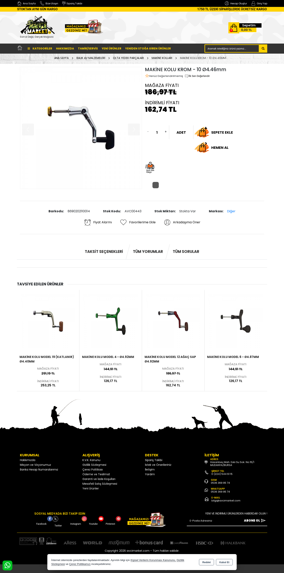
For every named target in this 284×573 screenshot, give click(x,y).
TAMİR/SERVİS (88, 48)
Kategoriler (40, 48)
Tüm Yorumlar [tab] (148, 251)
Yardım (150, 474)
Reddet (206, 562)
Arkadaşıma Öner (181, 222)
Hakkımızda (65, 48)
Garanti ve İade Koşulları (98, 479)
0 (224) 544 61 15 (222, 474)
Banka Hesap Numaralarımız (39, 469)
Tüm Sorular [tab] (186, 251)
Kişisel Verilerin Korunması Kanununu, (153, 560)
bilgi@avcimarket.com (225, 500)
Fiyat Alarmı (98, 222)
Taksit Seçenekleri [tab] (104, 251)
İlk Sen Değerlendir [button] (197, 76)
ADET (181, 132)
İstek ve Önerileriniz (158, 465)
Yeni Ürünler (90, 488)
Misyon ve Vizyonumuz (35, 465)
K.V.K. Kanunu (91, 460)
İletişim (150, 469)
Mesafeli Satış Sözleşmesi (99, 484)
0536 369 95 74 (220, 483)
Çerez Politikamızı (80, 564)
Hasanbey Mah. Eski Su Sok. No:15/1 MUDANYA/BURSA (232, 463)
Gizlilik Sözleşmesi (94, 465)
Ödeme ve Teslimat (96, 474)
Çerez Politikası (92, 469)
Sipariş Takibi (153, 460)
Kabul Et (224, 562)
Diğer (231, 211)
